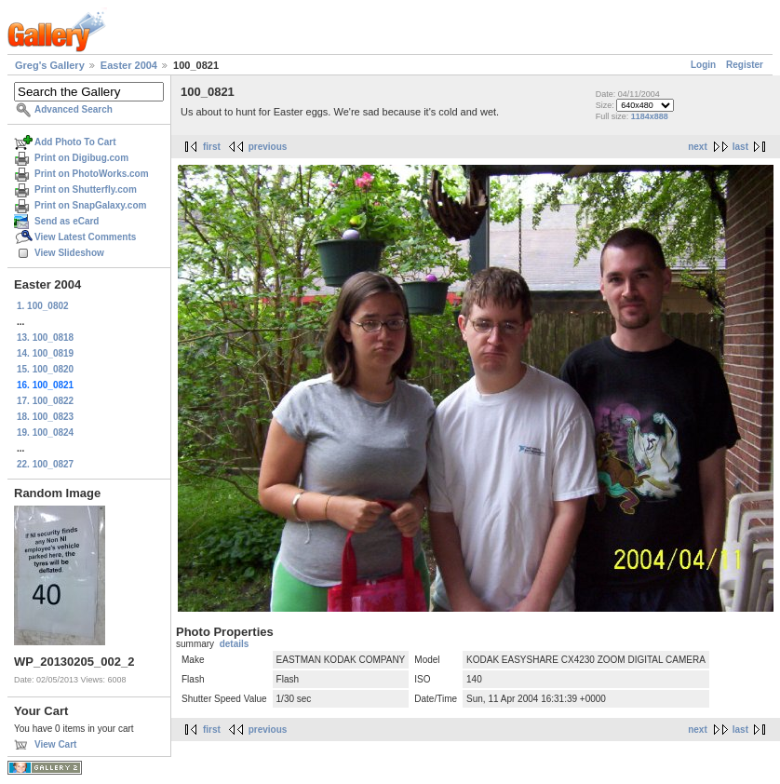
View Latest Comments (85, 237)
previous (268, 147)
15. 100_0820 (45, 369)
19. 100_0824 (45, 432)
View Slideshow (69, 253)
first (212, 147)
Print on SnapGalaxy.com (90, 205)
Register (744, 65)
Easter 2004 (129, 65)
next (697, 147)
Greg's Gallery (50, 65)
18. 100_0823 (45, 417)
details (234, 644)
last (740, 147)
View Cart (55, 744)
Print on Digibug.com (81, 158)
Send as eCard (66, 221)
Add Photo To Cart (75, 142)
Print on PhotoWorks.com (91, 174)
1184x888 (649, 116)
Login (703, 65)
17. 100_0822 (45, 401)
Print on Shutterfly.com (85, 189)
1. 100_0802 (43, 306)
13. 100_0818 (45, 337)
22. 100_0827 (45, 464)
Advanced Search (73, 109)
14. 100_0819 (45, 353)
